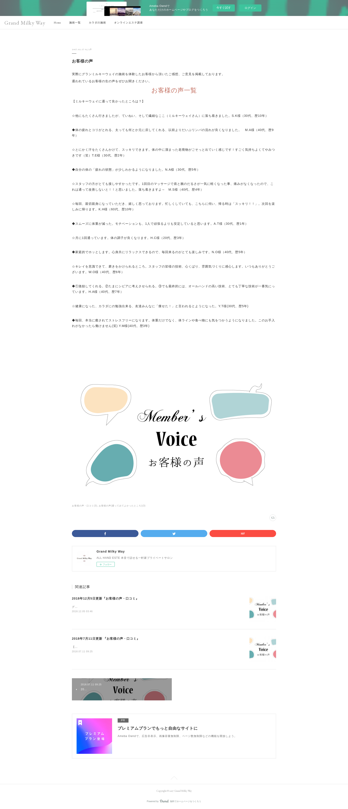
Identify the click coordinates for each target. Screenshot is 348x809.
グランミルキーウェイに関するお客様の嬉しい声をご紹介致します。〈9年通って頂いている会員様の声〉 (140, 606)
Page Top (174, 778)
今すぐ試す (223, 7)
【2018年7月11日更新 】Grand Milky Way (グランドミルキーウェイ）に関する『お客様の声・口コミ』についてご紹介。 (151, 647)
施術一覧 (75, 22)
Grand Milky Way (24, 22)
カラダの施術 (97, 22)
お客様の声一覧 (174, 90)
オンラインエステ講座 (128, 22)
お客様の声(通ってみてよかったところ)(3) (122, 505)
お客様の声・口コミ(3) (84, 505)
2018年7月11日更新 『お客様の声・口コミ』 (106, 638)
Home (57, 22)
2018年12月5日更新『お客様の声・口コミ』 (105, 598)
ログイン (250, 8)
